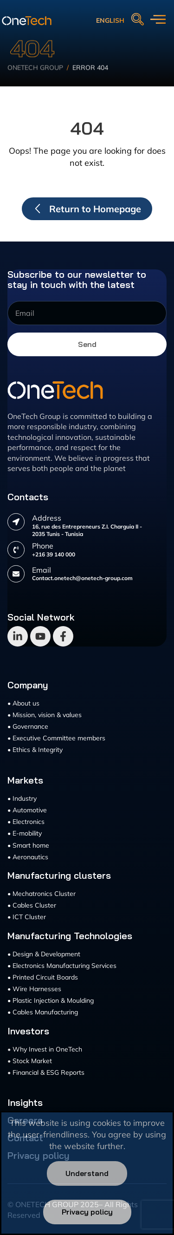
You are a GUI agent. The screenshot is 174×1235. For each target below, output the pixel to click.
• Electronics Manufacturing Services (61, 965)
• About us (23, 703)
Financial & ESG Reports (48, 1072)
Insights (25, 1103)
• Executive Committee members (56, 738)
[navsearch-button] (137, 20)
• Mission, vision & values (44, 715)
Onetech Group (35, 76)
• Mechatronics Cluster (41, 893)
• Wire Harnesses (34, 989)
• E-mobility (24, 833)
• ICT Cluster (26, 917)
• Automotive (27, 810)
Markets (25, 780)
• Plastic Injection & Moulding (50, 1000)
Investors (28, 1031)
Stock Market (32, 1061)
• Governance (27, 726)
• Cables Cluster (31, 905)
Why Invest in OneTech (47, 1049)
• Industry (22, 798)
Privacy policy (87, 1211)
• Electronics (26, 821)
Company (27, 685)
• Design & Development (43, 954)
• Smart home (28, 845)
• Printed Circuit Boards (42, 977)
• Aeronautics (27, 857)
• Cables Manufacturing (42, 1012)
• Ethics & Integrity (35, 749)
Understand (87, 1173)
